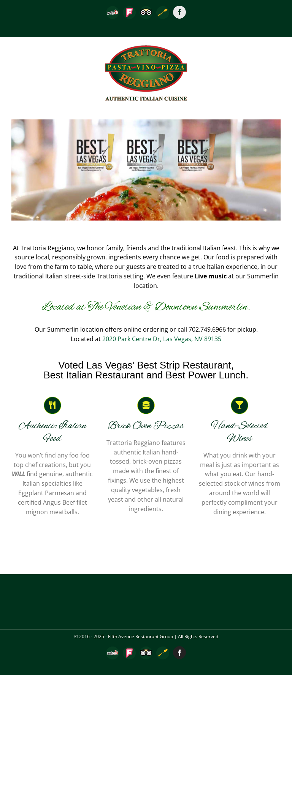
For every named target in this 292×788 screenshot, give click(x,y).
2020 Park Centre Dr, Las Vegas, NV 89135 (161, 339)
